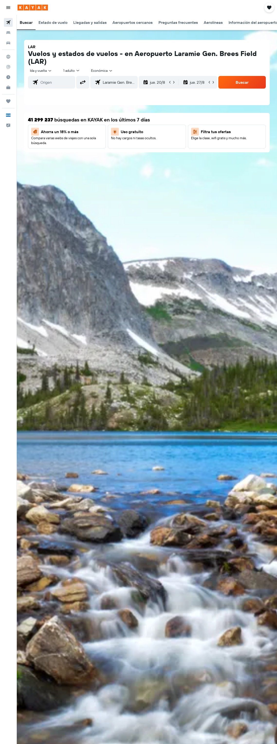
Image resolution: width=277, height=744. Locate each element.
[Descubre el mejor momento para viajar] (8, 77)
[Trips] (8, 101)
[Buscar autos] (8, 43)
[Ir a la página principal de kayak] (33, 7)
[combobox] (102, 70)
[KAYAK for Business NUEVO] (8, 87)
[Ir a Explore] (8, 57)
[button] (8, 7)
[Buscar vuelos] (8, 22)
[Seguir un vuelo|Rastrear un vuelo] (8, 67)
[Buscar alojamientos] (8, 32)
